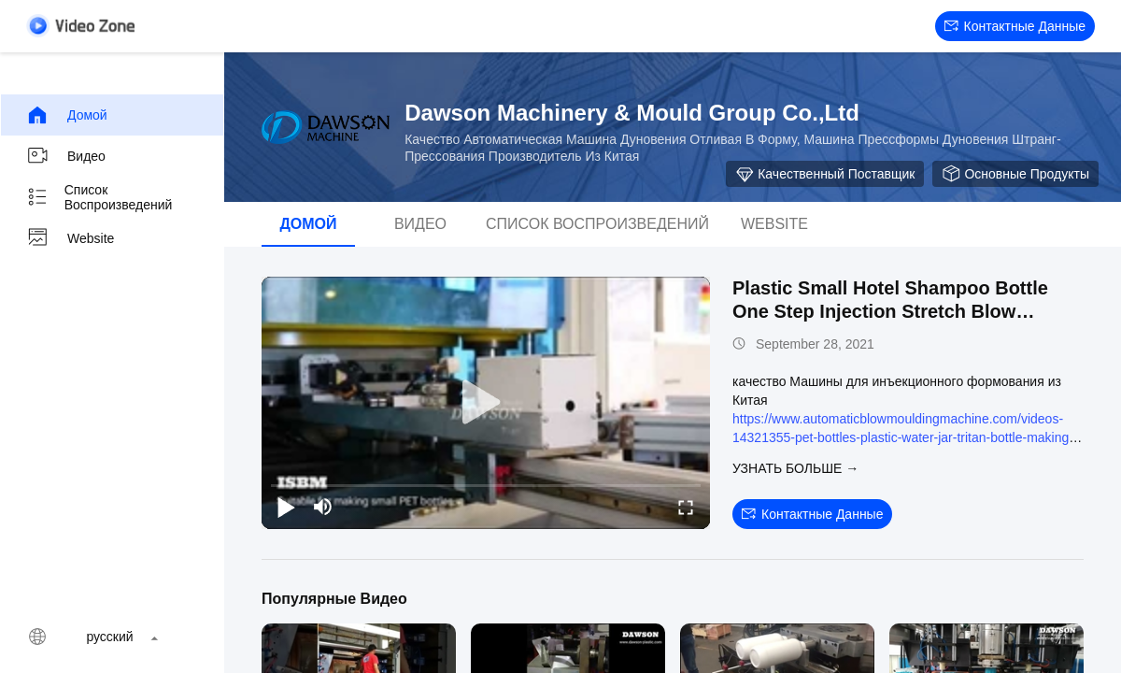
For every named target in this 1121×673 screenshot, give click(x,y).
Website (70, 238)
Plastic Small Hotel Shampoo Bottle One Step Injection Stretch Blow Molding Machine (890, 311)
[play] (485, 402)
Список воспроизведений (99, 197)
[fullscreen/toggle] (685, 507)
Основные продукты (1015, 174)
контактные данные (1015, 26)
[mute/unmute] (323, 507)
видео (66, 156)
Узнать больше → (795, 468)
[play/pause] (286, 507)
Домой (66, 115)
